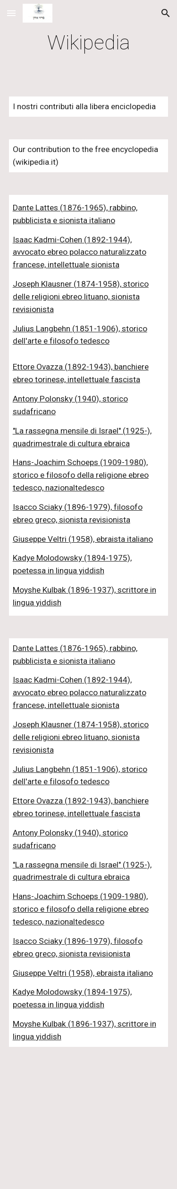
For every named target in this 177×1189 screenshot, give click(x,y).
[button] (11, 13)
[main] (89, 42)
